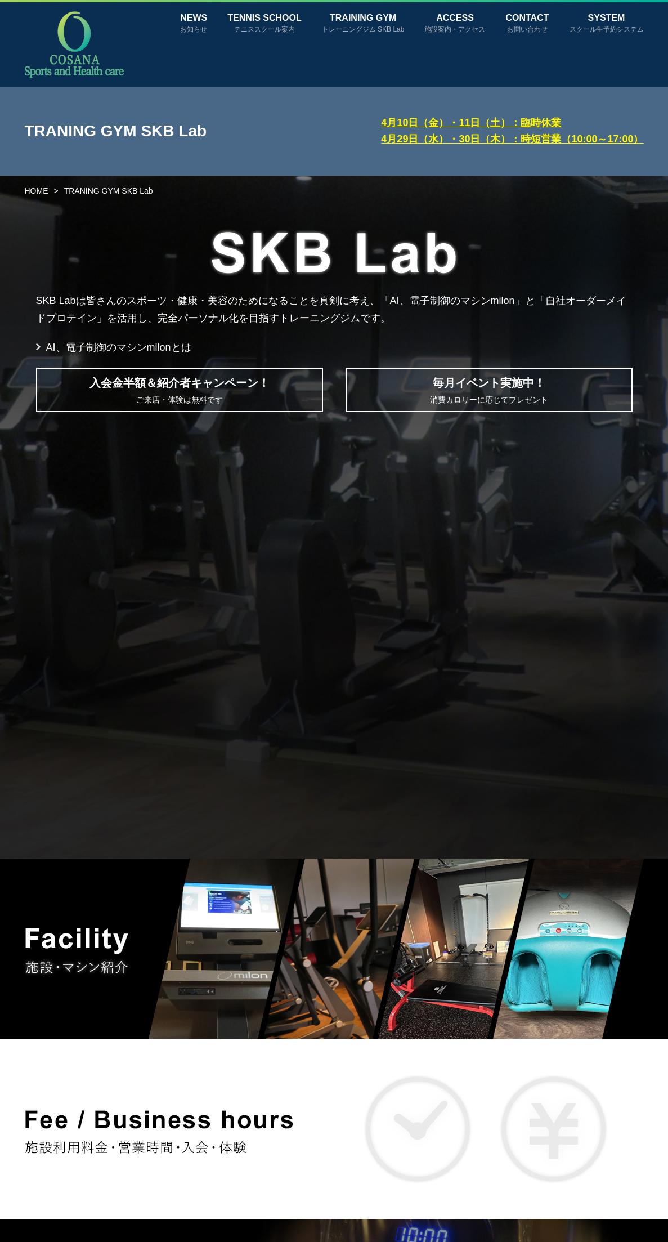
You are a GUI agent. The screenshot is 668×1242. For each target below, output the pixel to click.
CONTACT (527, 23)
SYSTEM (607, 23)
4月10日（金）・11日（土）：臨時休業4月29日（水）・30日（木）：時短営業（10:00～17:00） (512, 131)
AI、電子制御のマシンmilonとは (118, 347)
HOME (36, 190)
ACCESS (454, 23)
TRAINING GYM (363, 23)
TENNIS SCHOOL (264, 23)
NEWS (193, 23)
